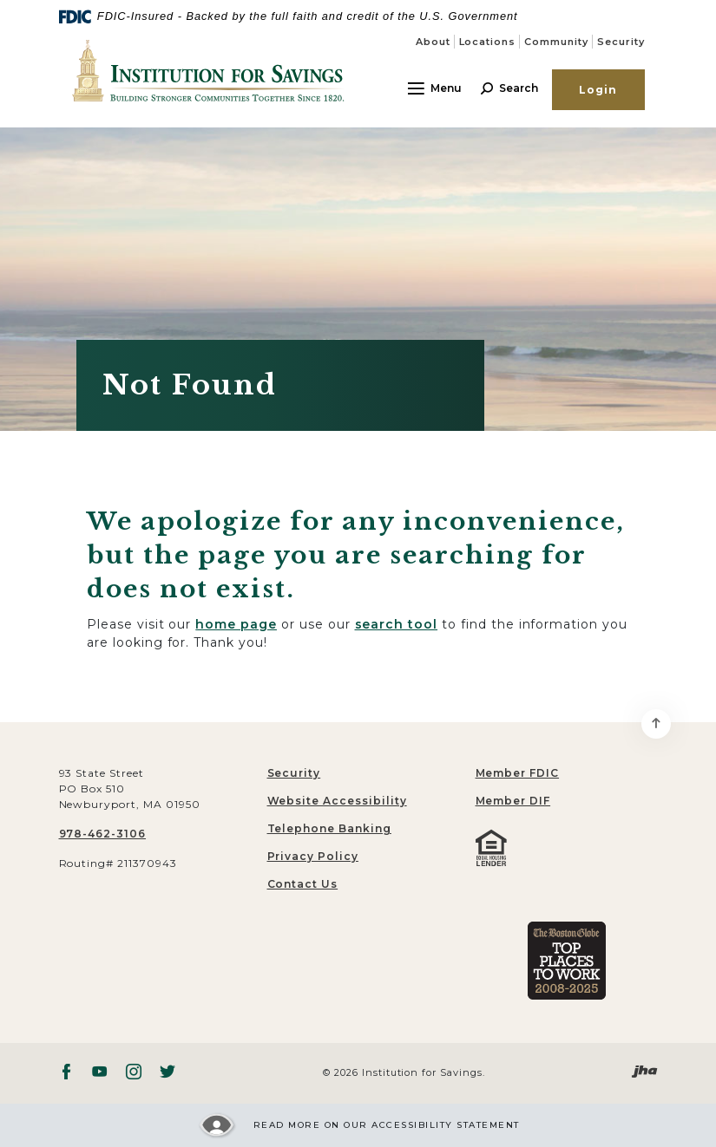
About (433, 42)
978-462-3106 (103, 833)
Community (556, 42)
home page (236, 624)
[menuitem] (567, 773)
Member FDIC (518, 772)
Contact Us (302, 883)
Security (621, 42)
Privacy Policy (312, 856)
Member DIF (513, 800)
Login (598, 89)
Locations (487, 42)
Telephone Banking (329, 828)
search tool (396, 624)
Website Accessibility (337, 800)
